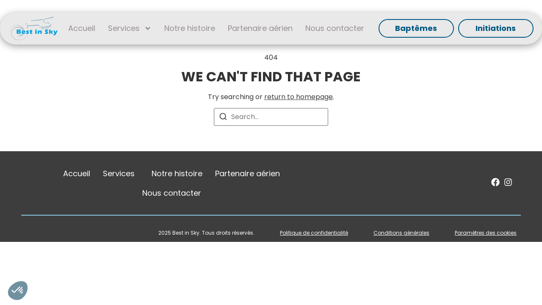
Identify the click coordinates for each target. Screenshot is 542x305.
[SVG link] (33, 28)
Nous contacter (334, 28)
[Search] (223, 118)
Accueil (81, 28)
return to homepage (298, 97)
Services (130, 28)
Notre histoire (189, 28)
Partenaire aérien (260, 28)
